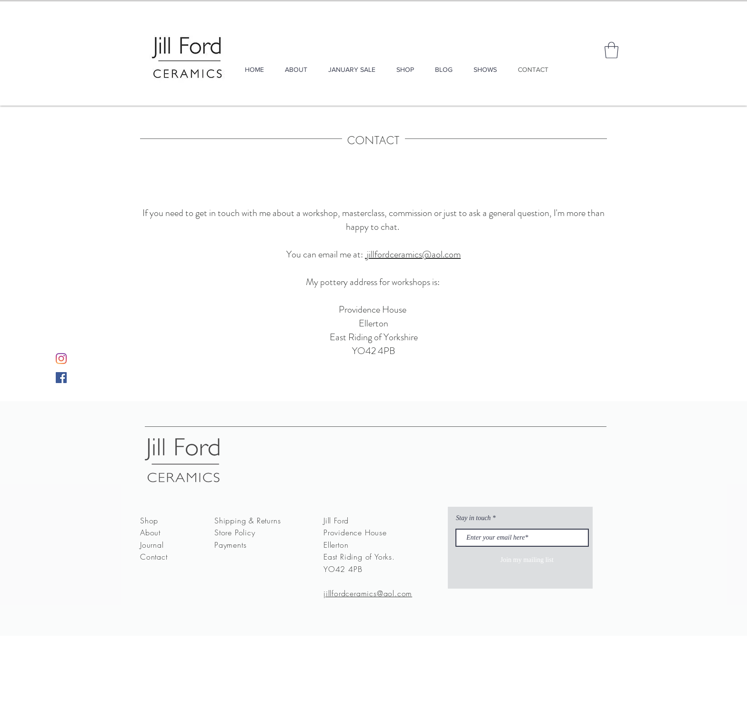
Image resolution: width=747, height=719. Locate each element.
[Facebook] (61, 377)
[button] (611, 50)
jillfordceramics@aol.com (413, 254)
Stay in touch (473, 518)
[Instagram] (61, 358)
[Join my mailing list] (526, 560)
